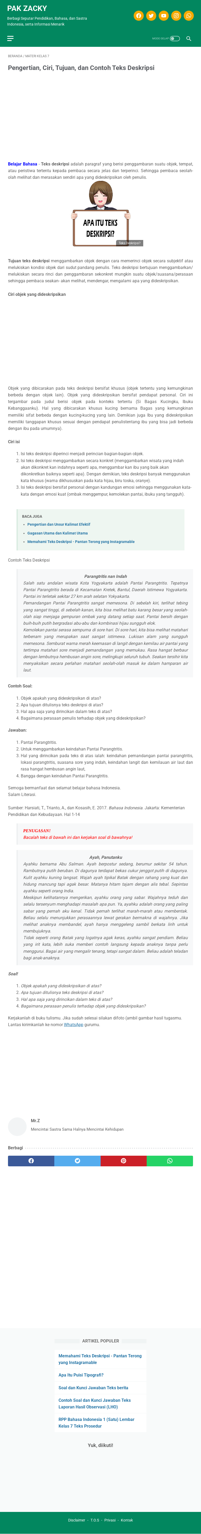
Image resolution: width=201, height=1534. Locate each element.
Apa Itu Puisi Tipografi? (81, 1374)
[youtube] (162, 13)
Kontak (127, 1520)
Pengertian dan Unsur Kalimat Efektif (58, 522)
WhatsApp (73, 1022)
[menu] (11, 35)
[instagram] (175, 13)
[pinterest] (124, 1158)
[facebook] (137, 13)
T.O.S (95, 1520)
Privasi (110, 1520)
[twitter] (149, 13)
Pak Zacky (28, 6)
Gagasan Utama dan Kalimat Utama (57, 531)
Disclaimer (76, 1520)
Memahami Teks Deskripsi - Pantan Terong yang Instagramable (81, 539)
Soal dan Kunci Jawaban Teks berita (93, 1387)
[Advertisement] (100, 115)
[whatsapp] (187, 13)
